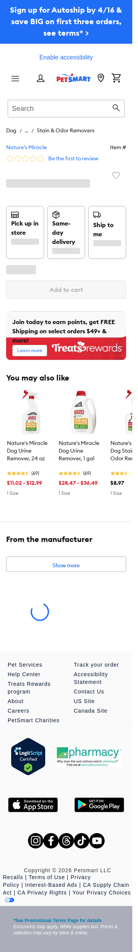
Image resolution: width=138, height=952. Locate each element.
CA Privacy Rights (42, 892)
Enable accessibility (66, 57)
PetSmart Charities (33, 720)
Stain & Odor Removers (65, 130)
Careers (19, 711)
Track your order (96, 665)
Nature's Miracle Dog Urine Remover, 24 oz (27, 451)
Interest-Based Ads (51, 885)
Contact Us (89, 691)
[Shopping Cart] (116, 78)
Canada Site (91, 711)
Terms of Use (47, 877)
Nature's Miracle (26, 147)
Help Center (24, 674)
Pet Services (25, 665)
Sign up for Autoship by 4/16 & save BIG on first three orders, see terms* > (66, 21)
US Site (84, 701)
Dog (11, 130)
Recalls (13, 877)
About (16, 701)
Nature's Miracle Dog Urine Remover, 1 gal (79, 451)
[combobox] (66, 107)
